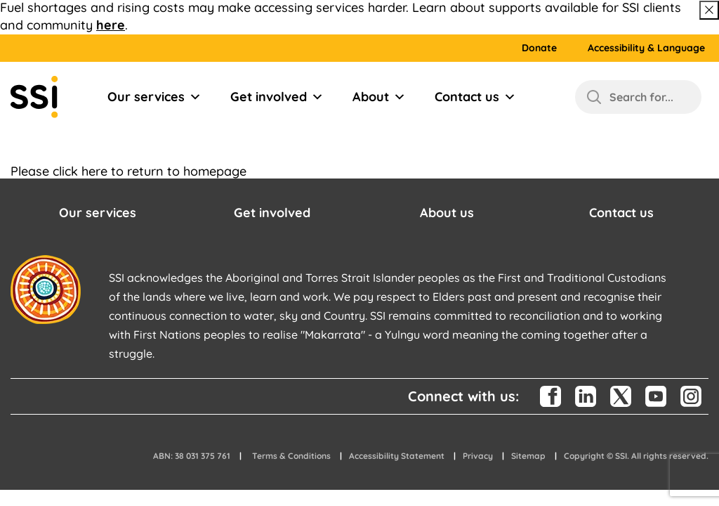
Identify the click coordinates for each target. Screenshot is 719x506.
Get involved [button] (272, 213)
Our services (154, 97)
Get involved (277, 97)
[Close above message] (709, 10)
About (379, 97)
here (110, 25)
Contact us (475, 97)
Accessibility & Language (646, 48)
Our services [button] (97, 213)
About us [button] (447, 213)
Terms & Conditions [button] (291, 455)
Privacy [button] (478, 455)
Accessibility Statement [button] (396, 455)
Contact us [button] (621, 213)
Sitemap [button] (528, 455)
